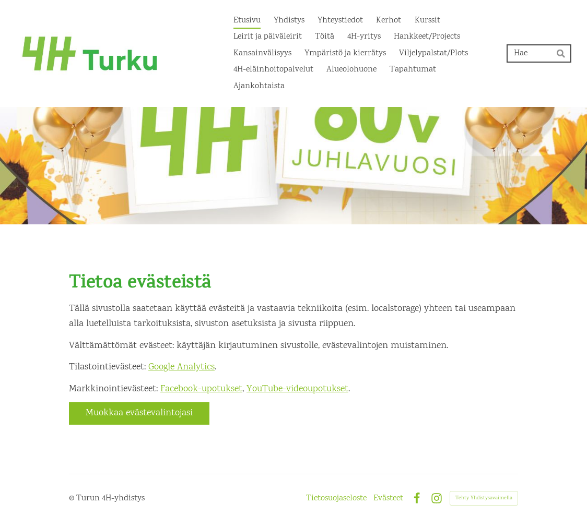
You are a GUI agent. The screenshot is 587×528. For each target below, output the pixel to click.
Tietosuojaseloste (336, 499)
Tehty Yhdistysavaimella (483, 498)
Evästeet (388, 499)
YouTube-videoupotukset (297, 389)
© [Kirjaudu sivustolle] (72, 499)
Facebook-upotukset (201, 389)
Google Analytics (181, 367)
